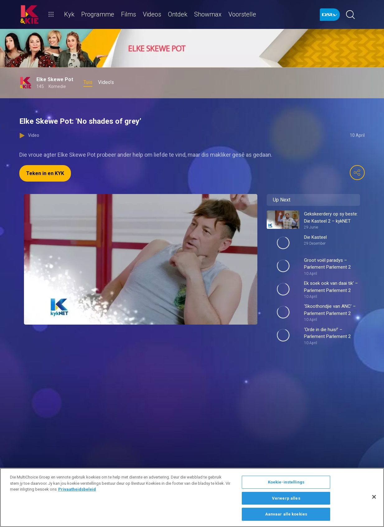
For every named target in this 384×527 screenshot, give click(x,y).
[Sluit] (374, 497)
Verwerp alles (286, 498)
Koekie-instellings (286, 482)
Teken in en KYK (45, 173)
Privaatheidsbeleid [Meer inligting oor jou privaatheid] (77, 489)
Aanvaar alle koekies (286, 514)
